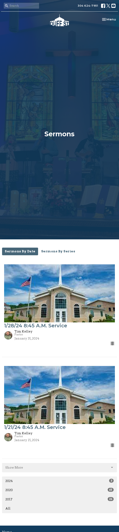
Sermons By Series (58, 251)
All (7, 508)
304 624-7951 (88, 5)
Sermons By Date (20, 251)
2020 (59, 490)
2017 (59, 499)
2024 (59, 481)
